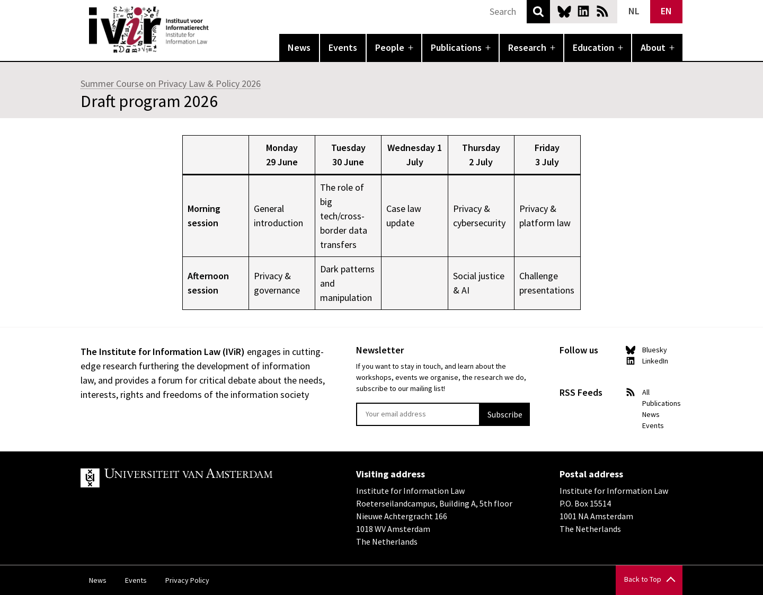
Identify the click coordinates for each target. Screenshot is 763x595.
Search (538, 11)
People (389, 47)
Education (593, 47)
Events (343, 47)
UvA (203, 477)
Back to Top (642, 579)
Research (527, 47)
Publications (456, 47)
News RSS (602, 11)
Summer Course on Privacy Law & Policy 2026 (171, 83)
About (653, 47)
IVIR (216, 29)
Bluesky (564, 11)
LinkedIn (583, 11)
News (299, 47)
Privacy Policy (187, 580)
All (646, 392)
